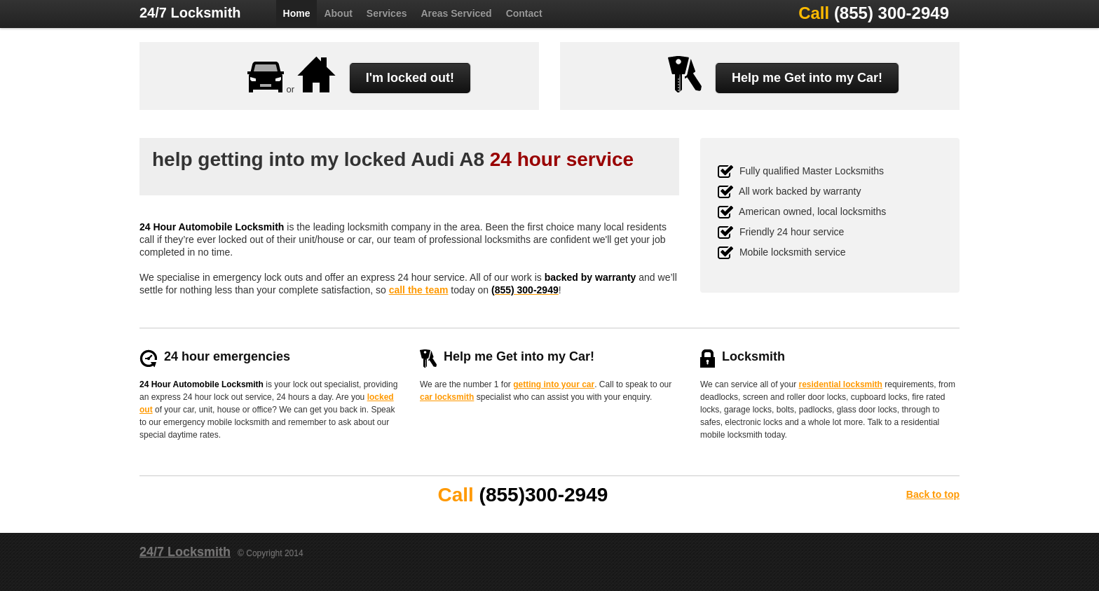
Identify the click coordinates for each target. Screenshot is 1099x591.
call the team (419, 290)
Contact (524, 13)
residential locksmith (840, 384)
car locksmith (447, 397)
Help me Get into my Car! (807, 78)
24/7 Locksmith (190, 12)
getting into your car (553, 384)
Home (296, 13)
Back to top (933, 494)
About (338, 13)
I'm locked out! (410, 78)
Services (387, 13)
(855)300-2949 (543, 495)
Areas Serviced (456, 13)
